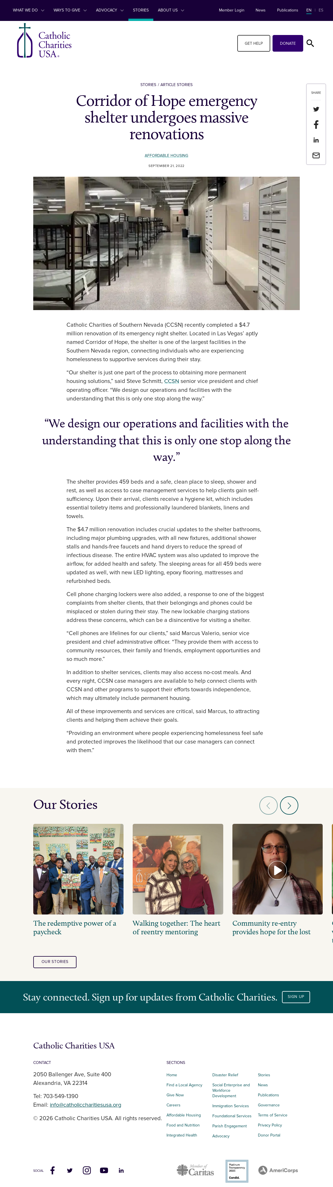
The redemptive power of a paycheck (74, 923)
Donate (288, 43)
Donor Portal (269, 1131)
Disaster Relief (225, 1071)
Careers (174, 1101)
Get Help (254, 43)
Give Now (175, 1091)
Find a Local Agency (184, 1081)
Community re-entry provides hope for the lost (263, 923)
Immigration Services (230, 1102)
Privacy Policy (270, 1121)
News (261, 10)
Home (172, 1071)
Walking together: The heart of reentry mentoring (170, 923)
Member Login (231, 10)
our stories (55, 958)
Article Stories (176, 84)
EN (309, 10)
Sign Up (296, 993)
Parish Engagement (229, 1122)
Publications (287, 10)
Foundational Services (232, 1112)
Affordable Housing (167, 155)
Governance (269, 1101)
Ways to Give (70, 10)
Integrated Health (182, 1131)
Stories (141, 10)
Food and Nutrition (183, 1121)
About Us (171, 10)
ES (321, 10)
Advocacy (110, 10)
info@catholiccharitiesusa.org (87, 1101)
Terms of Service (272, 1111)
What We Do (28, 10)
